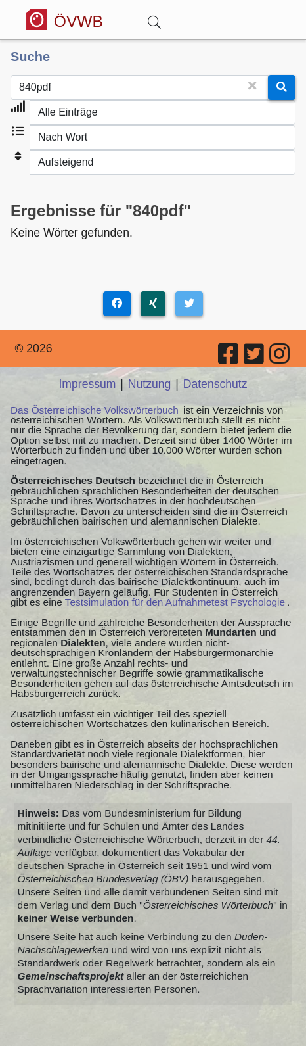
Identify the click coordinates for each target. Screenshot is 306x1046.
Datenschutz (215, 384)
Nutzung (149, 384)
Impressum (87, 384)
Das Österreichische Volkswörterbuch (95, 410)
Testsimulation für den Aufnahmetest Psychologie (175, 601)
